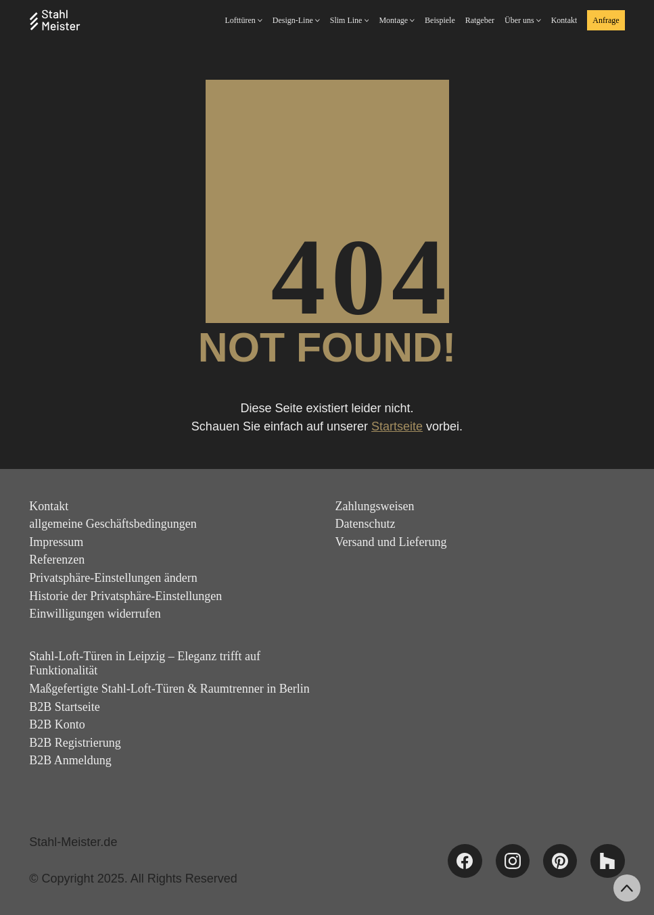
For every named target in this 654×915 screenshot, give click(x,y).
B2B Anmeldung (70, 760)
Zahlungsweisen (375, 506)
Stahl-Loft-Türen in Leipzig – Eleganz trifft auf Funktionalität (144, 663)
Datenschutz (365, 523)
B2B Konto (57, 724)
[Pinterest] (560, 861)
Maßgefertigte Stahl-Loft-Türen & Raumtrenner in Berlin (169, 688)
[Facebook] (465, 861)
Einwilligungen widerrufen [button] (94, 613)
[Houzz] (607, 861)
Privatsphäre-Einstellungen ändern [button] (113, 578)
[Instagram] (513, 861)
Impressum (56, 542)
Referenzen (57, 559)
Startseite (397, 426)
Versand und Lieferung (391, 542)
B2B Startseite (64, 707)
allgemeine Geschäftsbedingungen (112, 523)
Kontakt (48, 506)
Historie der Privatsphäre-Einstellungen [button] (125, 596)
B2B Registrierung (75, 742)
